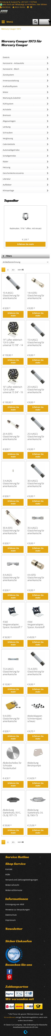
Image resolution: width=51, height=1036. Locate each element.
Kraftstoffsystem (10, 86)
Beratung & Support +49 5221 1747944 (18, 2)
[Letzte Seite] (13, 270)
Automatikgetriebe (11, 150)
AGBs (7, 874)
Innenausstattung (11, 80)
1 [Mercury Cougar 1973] (3, 269)
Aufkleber (7, 184)
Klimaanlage (8, 190)
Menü (7, 21)
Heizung (6, 167)
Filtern (7, 256)
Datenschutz (11, 915)
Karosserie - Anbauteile (13, 63)
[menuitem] (7, 21)
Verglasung (8, 138)
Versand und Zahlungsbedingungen (21, 879)
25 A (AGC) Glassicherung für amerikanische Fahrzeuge (35, 436)
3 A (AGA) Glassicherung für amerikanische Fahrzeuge (11, 483)
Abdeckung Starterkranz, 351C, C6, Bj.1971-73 (12, 813)
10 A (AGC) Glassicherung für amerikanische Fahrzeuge (11, 295)
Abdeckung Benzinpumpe (34, 764)
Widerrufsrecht (12, 885)
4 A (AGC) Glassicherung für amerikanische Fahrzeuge (11, 578)
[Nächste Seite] (8, 270)
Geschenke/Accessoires (13, 173)
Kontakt (8, 869)
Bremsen (7, 115)
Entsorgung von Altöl (14, 904)
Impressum (10, 920)
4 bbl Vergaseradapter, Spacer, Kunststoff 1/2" (36, 624)
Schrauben (8, 132)
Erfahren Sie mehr (25, 244)
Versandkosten (9, 1017)
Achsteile (7, 109)
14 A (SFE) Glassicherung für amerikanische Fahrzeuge (35, 295)
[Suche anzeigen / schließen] (35, 21)
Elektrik (6, 57)
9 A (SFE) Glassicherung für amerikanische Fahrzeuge (11, 719)
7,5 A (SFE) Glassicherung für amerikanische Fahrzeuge (35, 672)
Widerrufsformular (13, 890)
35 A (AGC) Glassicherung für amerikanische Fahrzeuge (35, 531)
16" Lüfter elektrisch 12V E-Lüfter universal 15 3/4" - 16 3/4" (13, 390)
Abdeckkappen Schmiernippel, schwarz (34, 719)
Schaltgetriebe (9, 155)
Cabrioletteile (9, 144)
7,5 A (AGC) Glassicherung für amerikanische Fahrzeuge (11, 672)
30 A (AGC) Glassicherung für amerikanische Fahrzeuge (35, 483)
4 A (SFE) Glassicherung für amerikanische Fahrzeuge (35, 578)
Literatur (7, 179)
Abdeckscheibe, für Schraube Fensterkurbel (12, 765)
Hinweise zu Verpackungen (17, 909)
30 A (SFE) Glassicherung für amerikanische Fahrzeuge (11, 531)
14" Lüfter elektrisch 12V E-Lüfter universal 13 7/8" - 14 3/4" (13, 342)
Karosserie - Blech (11, 69)
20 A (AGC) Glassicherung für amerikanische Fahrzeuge (35, 390)
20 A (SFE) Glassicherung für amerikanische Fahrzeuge (11, 436)
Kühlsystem (8, 103)
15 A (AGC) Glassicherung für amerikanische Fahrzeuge (35, 342)
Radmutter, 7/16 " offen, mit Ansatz (25, 228)
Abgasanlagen (9, 121)
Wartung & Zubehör (12, 98)
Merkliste (5, 7)
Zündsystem (8, 74)
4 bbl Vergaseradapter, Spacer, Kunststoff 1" (12, 624)
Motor (5, 92)
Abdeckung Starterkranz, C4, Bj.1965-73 (35, 813)
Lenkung (6, 127)
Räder (5, 161)
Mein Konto (19, 7)
